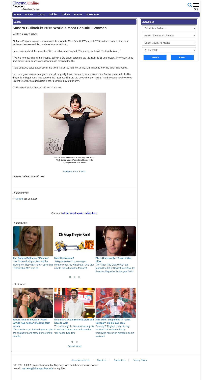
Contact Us (119, 360)
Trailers (65, 14)
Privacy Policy (140, 360)
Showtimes (92, 14)
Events (78, 14)
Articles (53, 14)
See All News (74, 346)
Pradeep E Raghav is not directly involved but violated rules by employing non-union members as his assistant (116, 313)
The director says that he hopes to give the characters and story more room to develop (33, 313)
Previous (67, 171)
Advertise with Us (80, 360)
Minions (19, 198)
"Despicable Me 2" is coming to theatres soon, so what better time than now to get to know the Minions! (74, 247)
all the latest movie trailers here (79, 213)
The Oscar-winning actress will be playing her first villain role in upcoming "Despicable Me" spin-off (33, 247)
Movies (29, 14)
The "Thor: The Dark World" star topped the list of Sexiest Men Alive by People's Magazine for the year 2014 (116, 249)
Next (82, 171)
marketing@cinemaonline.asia (37, 368)
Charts (41, 14)
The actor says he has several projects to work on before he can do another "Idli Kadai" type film (74, 311)
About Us (101, 360)
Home (17, 14)
